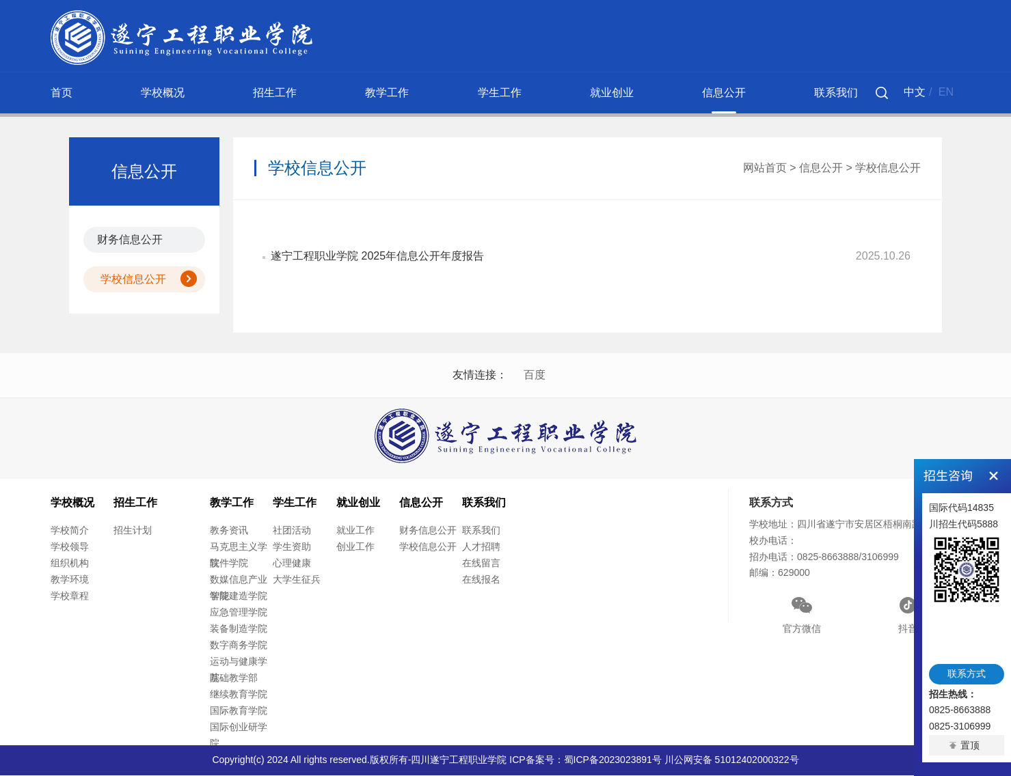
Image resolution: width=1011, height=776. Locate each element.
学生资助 (292, 547)
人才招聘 (481, 547)
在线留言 (481, 564)
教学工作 (387, 92)
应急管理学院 (238, 613)
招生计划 (132, 531)
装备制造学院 (238, 629)
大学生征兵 (297, 580)
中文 (915, 92)
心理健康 (292, 564)
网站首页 (765, 168)
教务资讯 (229, 531)
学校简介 (70, 531)
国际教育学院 (238, 711)
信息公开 (724, 92)
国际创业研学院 (238, 736)
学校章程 (70, 597)
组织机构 (70, 564)
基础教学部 (234, 679)
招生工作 (275, 92)
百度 (534, 375)
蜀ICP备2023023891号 (613, 760)
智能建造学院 (238, 597)
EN (946, 92)
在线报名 (481, 580)
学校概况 (163, 92)
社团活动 (292, 531)
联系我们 (836, 92)
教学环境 (70, 580)
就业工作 (355, 531)
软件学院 (229, 564)
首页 (61, 92)
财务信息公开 (130, 239)
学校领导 (70, 547)
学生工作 (500, 92)
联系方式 (966, 673)
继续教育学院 (238, 695)
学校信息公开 (133, 279)
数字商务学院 (238, 646)
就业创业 (612, 92)
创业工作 (355, 547)
